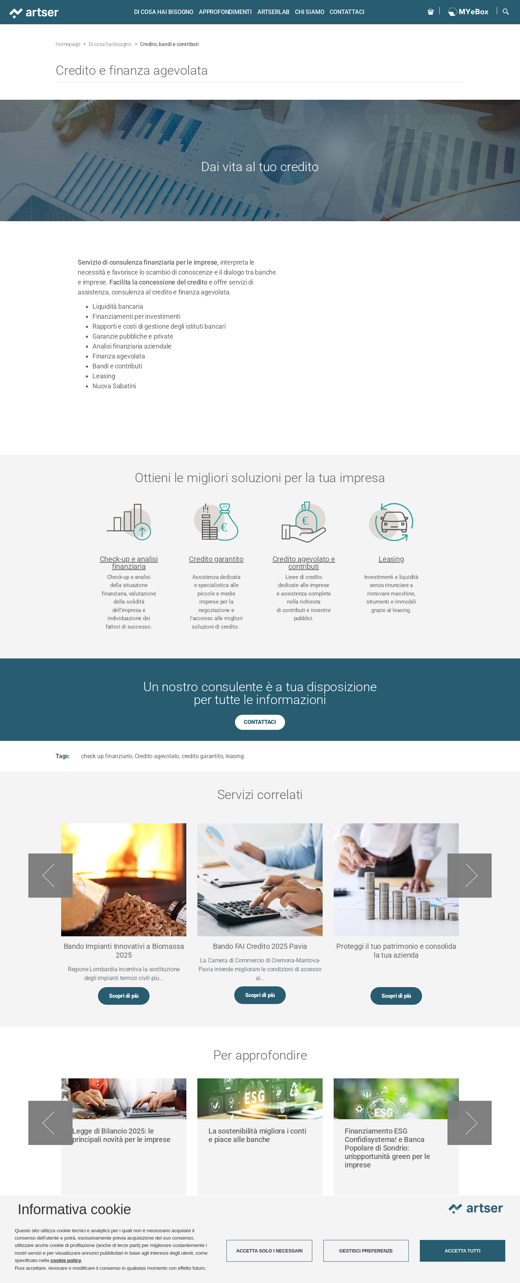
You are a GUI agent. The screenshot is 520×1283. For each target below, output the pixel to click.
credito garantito (202, 756)
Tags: (63, 756)
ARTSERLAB (273, 11)
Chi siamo (308, 11)
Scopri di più (123, 996)
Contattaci (346, 11)
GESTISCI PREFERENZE (366, 1251)
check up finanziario (106, 756)
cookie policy (65, 1260)
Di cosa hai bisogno (162, 11)
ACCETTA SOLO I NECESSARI (269, 1251)
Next (469, 875)
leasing (234, 756)
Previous (50, 875)
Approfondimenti (224, 11)
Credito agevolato (157, 756)
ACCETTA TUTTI (462, 1251)
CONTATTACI (260, 722)
